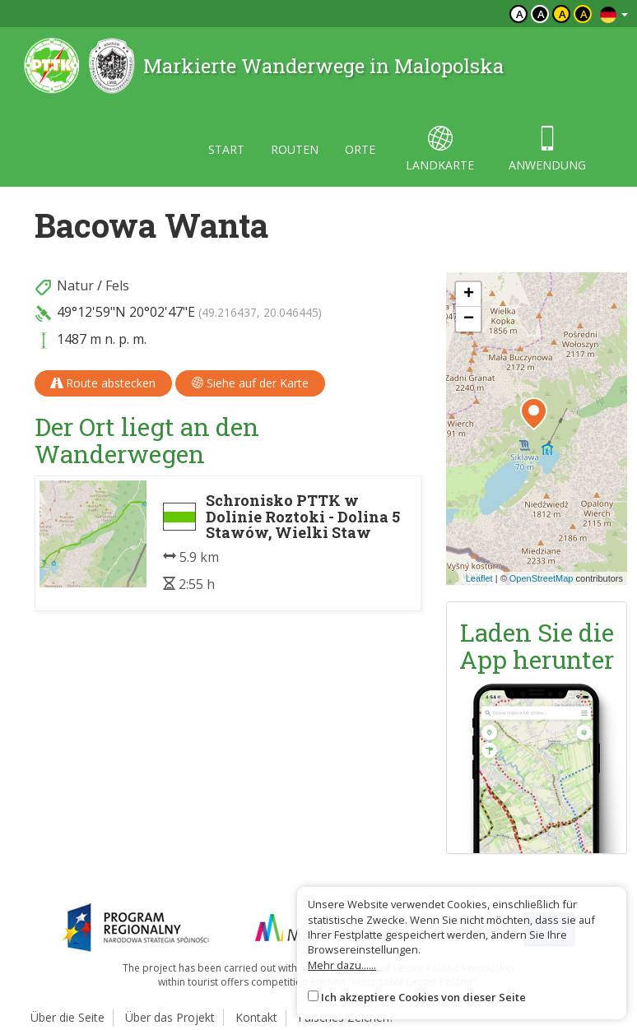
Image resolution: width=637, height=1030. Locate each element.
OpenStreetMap (541, 578)
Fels (117, 285)
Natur (75, 285)
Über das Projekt (170, 1017)
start (226, 149)
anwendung (547, 149)
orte (360, 149)
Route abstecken (103, 383)
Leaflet (479, 578)
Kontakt (256, 1017)
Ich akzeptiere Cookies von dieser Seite (423, 997)
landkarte (440, 149)
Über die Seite (67, 1017)
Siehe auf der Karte (250, 383)
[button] (533, 413)
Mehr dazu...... (342, 965)
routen (294, 149)
